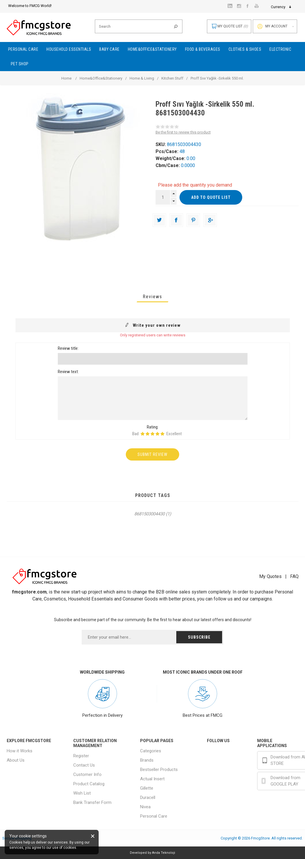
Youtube (227, 779)
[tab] (152, 296)
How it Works (19, 750)
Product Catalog (88, 783)
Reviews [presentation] (152, 296)
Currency (239, 7)
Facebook (228, 753)
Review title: (68, 348)
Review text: (68, 371)
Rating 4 (157, 433)
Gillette (146, 788)
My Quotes (270, 576)
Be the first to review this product (183, 132)
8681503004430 (149, 514)
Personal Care (153, 816)
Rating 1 (142, 433)
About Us (16, 760)
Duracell (147, 797)
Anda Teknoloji (163, 853)
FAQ (294, 576)
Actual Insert (152, 778)
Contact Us (84, 765)
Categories (150, 750)
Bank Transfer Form (92, 802)
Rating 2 (147, 433)
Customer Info (87, 774)
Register (81, 755)
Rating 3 (152, 433)
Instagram (228, 766)
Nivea (145, 806)
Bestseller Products (159, 769)
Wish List (82, 793)
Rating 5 (162, 433)
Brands (147, 760)
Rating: (152, 427)
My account (276, 26)
